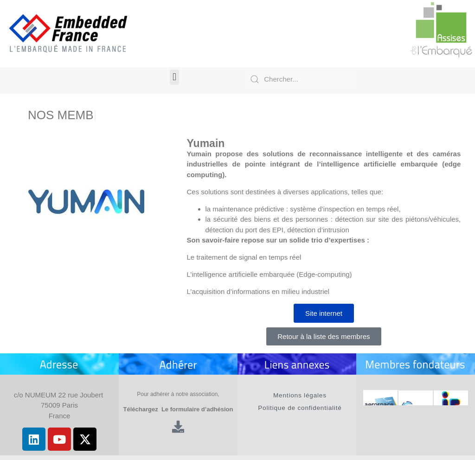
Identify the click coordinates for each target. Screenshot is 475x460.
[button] (174, 77)
